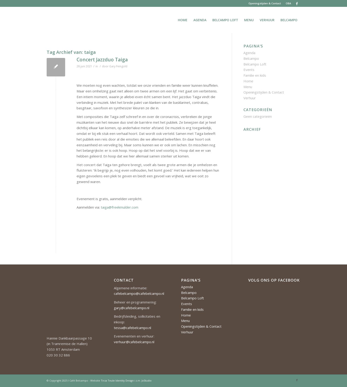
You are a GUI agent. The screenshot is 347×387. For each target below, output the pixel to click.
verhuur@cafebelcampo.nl (134, 342)
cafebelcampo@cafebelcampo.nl (139, 293)
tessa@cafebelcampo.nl (132, 327)
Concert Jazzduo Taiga (102, 59)
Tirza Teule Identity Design (117, 380)
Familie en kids (254, 75)
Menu (247, 86)
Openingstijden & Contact (264, 3)
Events (248, 69)
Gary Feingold (118, 66)
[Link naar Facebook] (297, 3)
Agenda (249, 52)
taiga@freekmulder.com (119, 207)
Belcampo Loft (254, 64)
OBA (288, 3)
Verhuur (249, 98)
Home (248, 81)
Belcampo (251, 58)
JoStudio (146, 380)
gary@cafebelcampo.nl (131, 308)
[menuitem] (264, 3)
